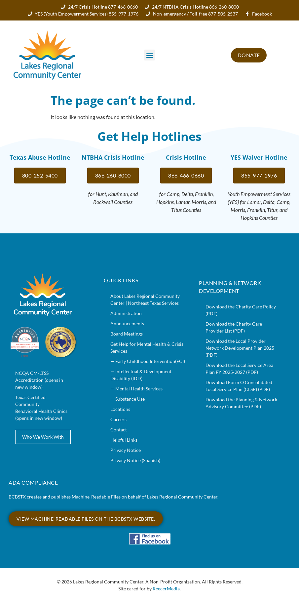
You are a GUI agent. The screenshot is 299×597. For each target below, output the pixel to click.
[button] (149, 55)
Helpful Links (123, 440)
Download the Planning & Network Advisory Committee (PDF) (241, 403)
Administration (126, 313)
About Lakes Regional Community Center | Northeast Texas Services (145, 299)
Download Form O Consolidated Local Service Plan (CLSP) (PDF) (239, 385)
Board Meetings (126, 334)
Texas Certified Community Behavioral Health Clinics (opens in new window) (41, 407)
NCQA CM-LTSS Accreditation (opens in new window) (39, 380)
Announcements (127, 323)
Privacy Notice (125, 450)
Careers (118, 419)
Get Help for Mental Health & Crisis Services (146, 347)
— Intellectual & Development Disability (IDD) (140, 375)
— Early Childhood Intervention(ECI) (147, 361)
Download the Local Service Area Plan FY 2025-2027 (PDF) (239, 368)
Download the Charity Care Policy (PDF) (241, 310)
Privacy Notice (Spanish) (135, 460)
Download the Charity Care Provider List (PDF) (234, 327)
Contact (118, 429)
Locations (120, 409)
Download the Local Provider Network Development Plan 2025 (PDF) (240, 348)
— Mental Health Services (136, 388)
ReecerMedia (166, 588)
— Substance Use (127, 399)
